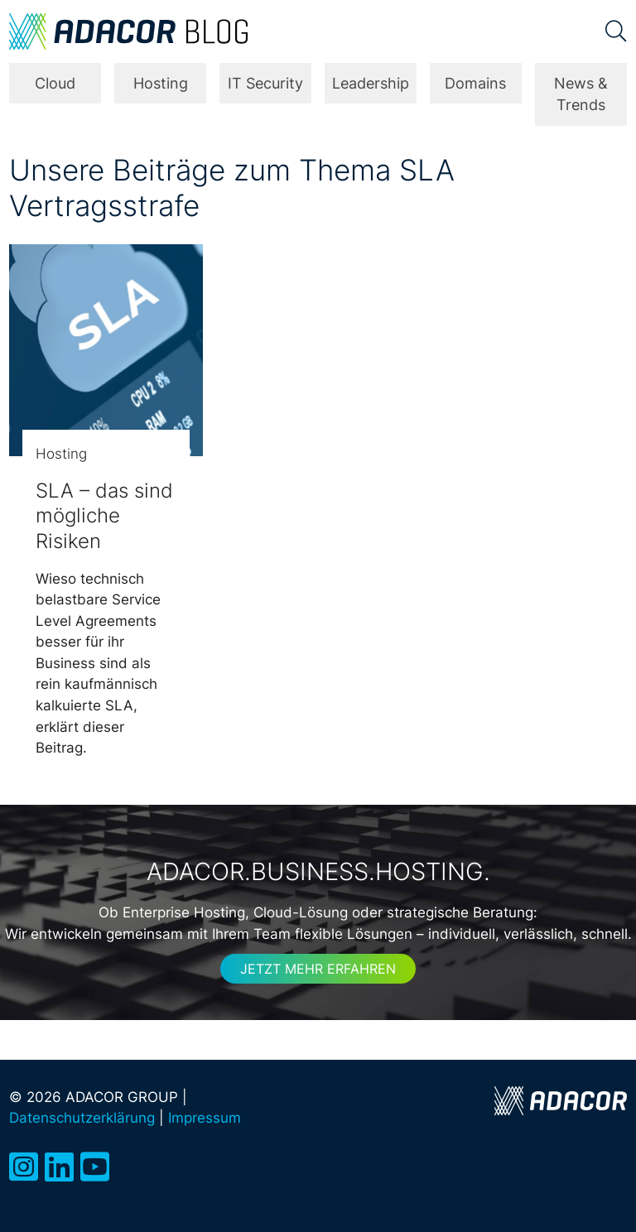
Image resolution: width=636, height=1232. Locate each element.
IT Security (265, 83)
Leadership (370, 83)
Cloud (55, 83)
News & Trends (581, 94)
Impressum (204, 1117)
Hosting (160, 83)
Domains (475, 83)
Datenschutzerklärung (82, 1117)
